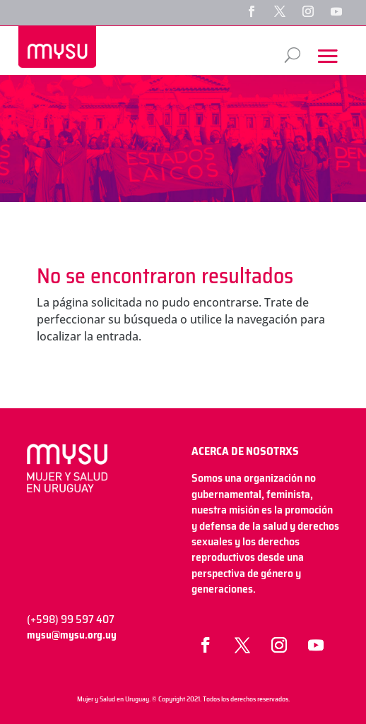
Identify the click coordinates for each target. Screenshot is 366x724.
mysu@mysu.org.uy (72, 635)
